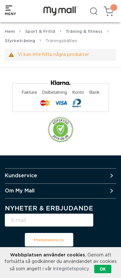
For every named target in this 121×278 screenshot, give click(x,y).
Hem (10, 31)
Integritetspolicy (71, 269)
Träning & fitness (84, 31)
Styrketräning (20, 41)
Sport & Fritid (40, 31)
